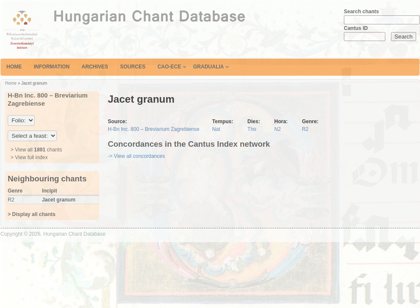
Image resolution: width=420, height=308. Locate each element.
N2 (277, 129)
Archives (95, 67)
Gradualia (208, 67)
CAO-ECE (169, 67)
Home (14, 67)
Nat (216, 129)
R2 (305, 129)
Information (52, 67)
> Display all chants (32, 214)
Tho (252, 129)
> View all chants (36, 150)
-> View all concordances (136, 156)
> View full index (29, 157)
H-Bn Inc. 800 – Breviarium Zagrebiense (153, 129)
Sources (132, 67)
